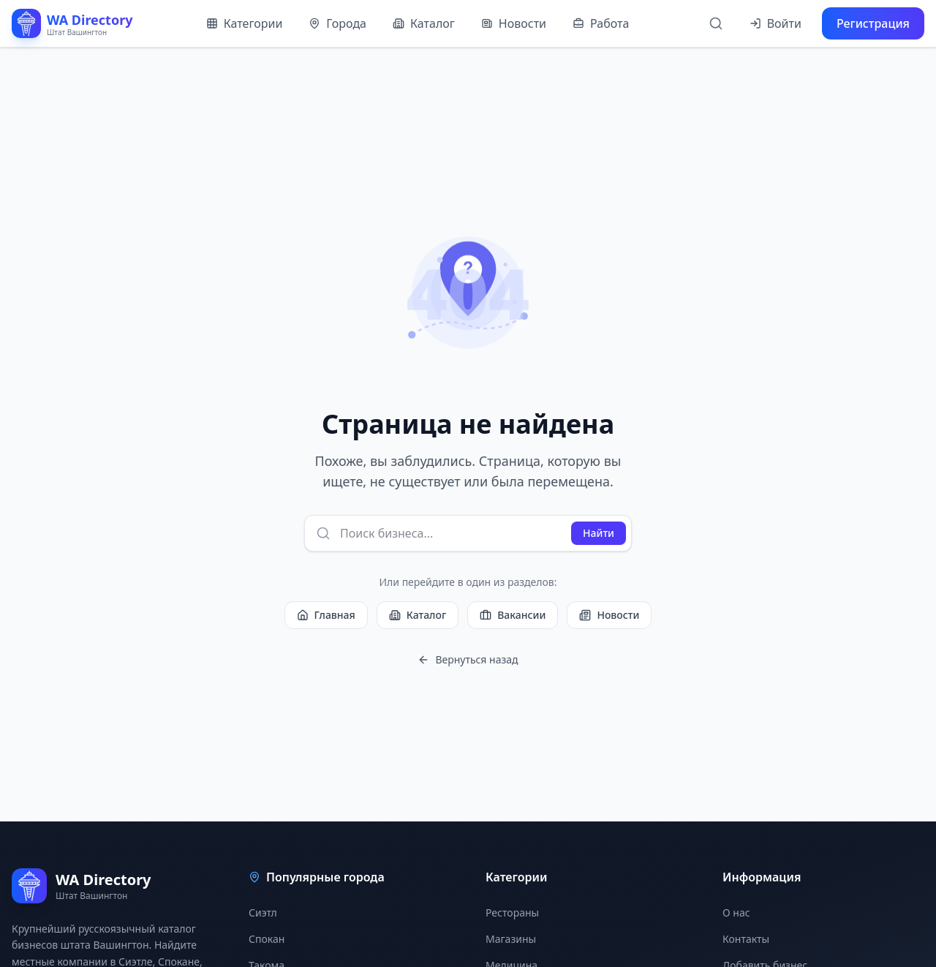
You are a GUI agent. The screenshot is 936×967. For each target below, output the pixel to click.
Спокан (266, 939)
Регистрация (873, 23)
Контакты (745, 939)
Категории (244, 23)
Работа (601, 23)
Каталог (424, 23)
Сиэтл (263, 912)
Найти (598, 533)
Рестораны (512, 912)
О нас (736, 912)
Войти (775, 23)
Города (337, 23)
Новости (513, 23)
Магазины (511, 939)
